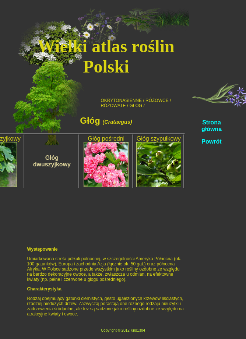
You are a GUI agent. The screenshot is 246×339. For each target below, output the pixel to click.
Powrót (211, 141)
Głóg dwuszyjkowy (52, 161)
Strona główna (211, 125)
